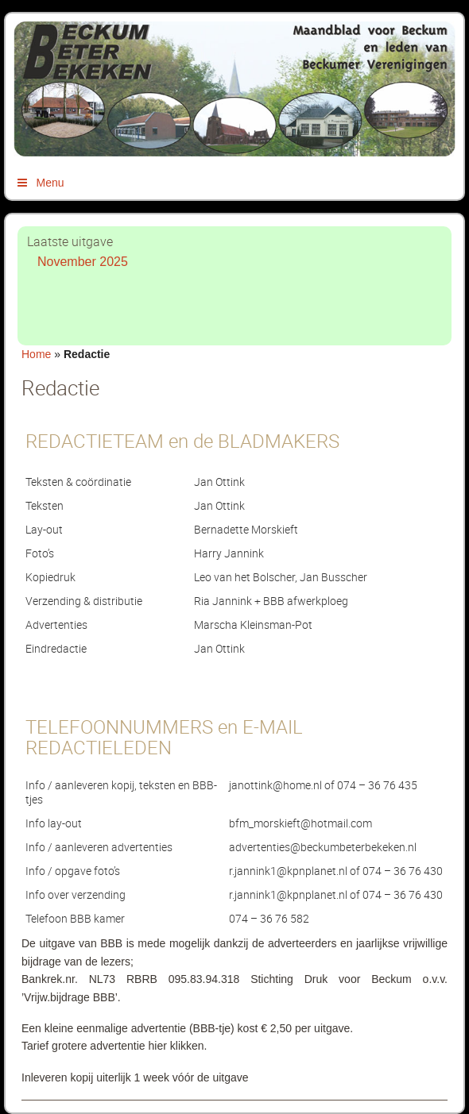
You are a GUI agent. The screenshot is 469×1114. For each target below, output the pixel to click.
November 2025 (82, 261)
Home (36, 354)
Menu (39, 182)
